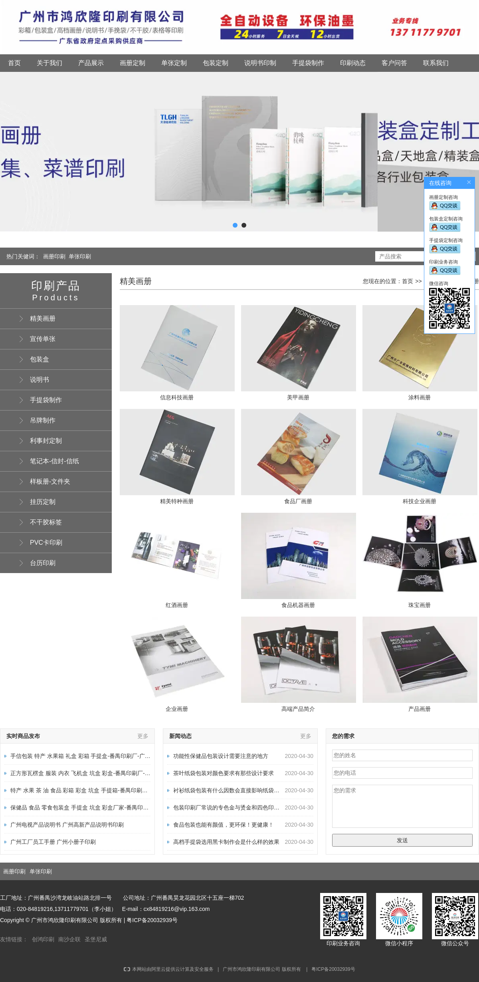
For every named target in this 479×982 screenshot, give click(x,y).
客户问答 (394, 63)
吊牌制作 (42, 420)
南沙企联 (69, 939)
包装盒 (39, 359)
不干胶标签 (46, 522)
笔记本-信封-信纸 (54, 461)
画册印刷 (54, 256)
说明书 (39, 379)
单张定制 (174, 63)
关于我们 (49, 63)
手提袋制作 (308, 63)
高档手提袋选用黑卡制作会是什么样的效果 (226, 842)
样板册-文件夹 (50, 481)
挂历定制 (42, 501)
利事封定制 (46, 440)
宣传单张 (42, 338)
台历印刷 (42, 562)
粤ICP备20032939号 (152, 920)
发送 (402, 840)
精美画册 (42, 318)
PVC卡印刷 (46, 542)
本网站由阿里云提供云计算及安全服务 (169, 969)
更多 (142, 736)
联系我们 (436, 63)
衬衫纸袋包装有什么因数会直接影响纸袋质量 (229, 790)
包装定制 (215, 63)
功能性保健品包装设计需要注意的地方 (220, 756)
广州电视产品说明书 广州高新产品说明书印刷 (67, 824)
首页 (14, 63)
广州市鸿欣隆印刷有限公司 (251, 969)
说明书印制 (260, 63)
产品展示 (91, 63)
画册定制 (132, 63)
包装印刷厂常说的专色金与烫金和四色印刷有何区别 (237, 807)
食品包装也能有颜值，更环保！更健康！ (223, 824)
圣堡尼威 (96, 939)
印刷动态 (353, 63)
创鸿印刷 (43, 939)
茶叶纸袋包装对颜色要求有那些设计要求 (223, 773)
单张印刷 (80, 256)
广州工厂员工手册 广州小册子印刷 (53, 842)
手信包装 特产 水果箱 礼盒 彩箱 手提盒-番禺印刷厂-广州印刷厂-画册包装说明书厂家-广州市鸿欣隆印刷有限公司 (149, 756)
